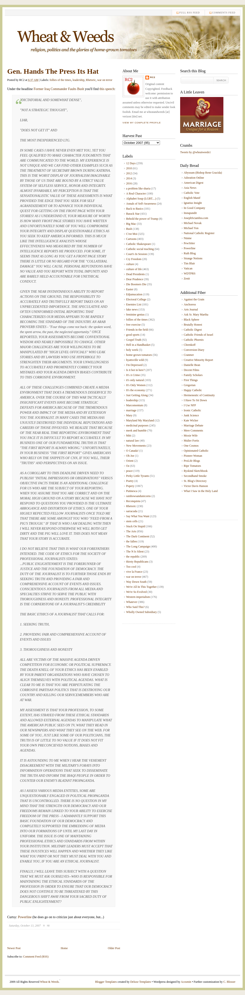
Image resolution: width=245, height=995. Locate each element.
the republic (133, 556)
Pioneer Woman (193, 455)
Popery (130, 486)
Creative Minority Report (198, 360)
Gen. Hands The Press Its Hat (53, 71)
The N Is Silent (135, 551)
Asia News (190, 187)
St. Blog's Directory (195, 481)
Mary (129, 415)
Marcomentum (134, 405)
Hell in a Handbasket (138, 344)
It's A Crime (133, 375)
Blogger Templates (106, 981)
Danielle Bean (192, 365)
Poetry (130, 481)
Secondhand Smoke (195, 476)
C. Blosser (229, 981)
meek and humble (136, 430)
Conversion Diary (194, 350)
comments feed (223, 12)
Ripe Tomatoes (192, 465)
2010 (129, 168)
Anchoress (190, 304)
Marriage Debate (193, 425)
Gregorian (190, 385)
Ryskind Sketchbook (196, 471)
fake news (132, 309)
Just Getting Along (137, 395)
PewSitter (189, 243)
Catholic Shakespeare (138, 244)
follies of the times (60, 80)
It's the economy (135, 390)
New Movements (136, 445)
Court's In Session (136, 254)
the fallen (131, 541)
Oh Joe (130, 455)
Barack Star (133, 213)
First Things (191, 380)
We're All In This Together (141, 587)
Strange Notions (193, 258)
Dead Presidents (135, 274)
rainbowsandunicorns (138, 496)
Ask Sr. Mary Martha (196, 314)
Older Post (114, 948)
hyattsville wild (135, 360)
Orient (130, 460)
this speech (106, 89)
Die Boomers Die (136, 284)
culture (130, 264)
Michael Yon (191, 228)
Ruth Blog (190, 253)
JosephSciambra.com (196, 218)
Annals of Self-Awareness (141, 203)
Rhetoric (91, 80)
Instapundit (190, 213)
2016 (129, 183)
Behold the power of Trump (142, 218)
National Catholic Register (199, 233)
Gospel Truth (133, 339)
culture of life (134, 269)
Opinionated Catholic (196, 450)
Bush (129, 229)
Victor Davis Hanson (196, 486)
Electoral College (136, 299)
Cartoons (131, 239)
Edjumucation (134, 294)
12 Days (131, 163)
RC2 (152, 77)
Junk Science (191, 415)
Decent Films (191, 370)
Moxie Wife (191, 435)
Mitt (128, 435)
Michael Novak (193, 223)
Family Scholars (193, 375)
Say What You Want (137, 516)
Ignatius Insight (193, 203)
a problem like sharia (138, 188)
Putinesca (131, 491)
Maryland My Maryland (140, 420)
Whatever (131, 602)
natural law (132, 440)
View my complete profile (141, 122)
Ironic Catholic (192, 410)
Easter (129, 289)
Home (64, 948)
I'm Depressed (134, 365)
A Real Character (136, 193)
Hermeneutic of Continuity (199, 395)
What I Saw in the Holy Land (201, 491)
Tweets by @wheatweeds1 (195, 152)
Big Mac (131, 223)
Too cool (131, 566)
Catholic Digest (193, 329)
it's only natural (135, 380)
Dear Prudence (134, 279)
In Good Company (194, 208)
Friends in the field (137, 329)
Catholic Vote (191, 192)
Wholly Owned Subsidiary (141, 612)
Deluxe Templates (140, 981)
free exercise (133, 324)
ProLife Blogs (192, 460)
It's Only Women (136, 385)
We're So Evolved (136, 592)
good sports (133, 334)
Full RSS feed (189, 12)
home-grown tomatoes (139, 355)
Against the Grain (194, 299)
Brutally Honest (193, 324)
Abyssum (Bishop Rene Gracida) (203, 172)
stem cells (132, 521)
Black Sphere (191, 319)
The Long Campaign (138, 546)
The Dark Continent (137, 536)
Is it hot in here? (135, 370)
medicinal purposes (137, 425)
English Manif (192, 198)
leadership (78, 80)
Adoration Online (194, 177)
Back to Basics (134, 208)
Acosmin (186, 981)
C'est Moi (131, 234)
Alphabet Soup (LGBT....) (141, 198)
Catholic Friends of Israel (198, 334)
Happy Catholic (193, 390)
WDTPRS (190, 273)
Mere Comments (193, 430)
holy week (132, 350)
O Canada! (132, 450)
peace (129, 471)
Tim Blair (189, 263)
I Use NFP (190, 405)
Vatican (188, 268)
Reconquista (133, 501)
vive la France (134, 571)
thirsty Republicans (137, 561)
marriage (131, 410)
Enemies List (133, 304)
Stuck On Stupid (135, 526)
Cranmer (189, 355)
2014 (129, 178)
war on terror (104, 80)
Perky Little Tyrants (137, 476)
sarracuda (131, 511)
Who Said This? (135, 607)
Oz (127, 465)
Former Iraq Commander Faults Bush (59, 89)
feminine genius (135, 314)
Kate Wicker (191, 420)
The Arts (131, 531)
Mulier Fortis (191, 440)
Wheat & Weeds (49, 981)
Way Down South (136, 581)
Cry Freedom (133, 259)
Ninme (188, 238)
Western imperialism (138, 597)
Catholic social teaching (140, 249)
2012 (129, 173)
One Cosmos (191, 445)
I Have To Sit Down (195, 400)
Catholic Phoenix (194, 339)
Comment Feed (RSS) (36, 956)
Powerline (25, 917)
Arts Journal (191, 309)
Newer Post (14, 948)
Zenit (187, 278)
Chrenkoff (190, 344)
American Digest (193, 182)
